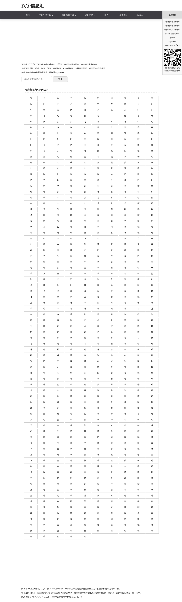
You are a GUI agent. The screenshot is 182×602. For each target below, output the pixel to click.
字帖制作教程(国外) (172, 26)
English (139, 15)
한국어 (172, 37)
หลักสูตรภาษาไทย (172, 45)
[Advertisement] (91, 43)
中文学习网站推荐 (172, 33)
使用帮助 (89, 15)
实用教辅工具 (68, 15)
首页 (28, 15)
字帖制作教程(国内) (172, 22)
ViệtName (172, 41)
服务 (106, 15)
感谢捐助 (123, 15)
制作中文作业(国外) (172, 30)
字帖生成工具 (45, 15)
